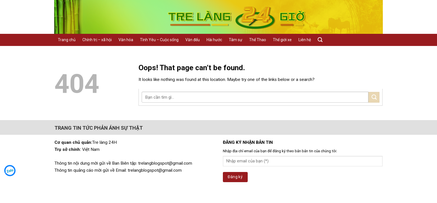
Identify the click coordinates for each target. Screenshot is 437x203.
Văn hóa (125, 39)
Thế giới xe (282, 39)
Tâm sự (235, 39)
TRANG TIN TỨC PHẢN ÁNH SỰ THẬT (98, 128)
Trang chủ (67, 39)
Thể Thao (257, 39)
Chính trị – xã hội (97, 39)
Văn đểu (192, 39)
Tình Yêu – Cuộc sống (159, 39)
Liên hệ (304, 39)
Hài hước (214, 39)
